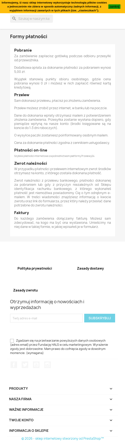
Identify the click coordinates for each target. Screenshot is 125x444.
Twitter (25, 364)
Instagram (47, 364)
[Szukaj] (31, 18)
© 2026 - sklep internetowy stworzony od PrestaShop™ (62, 438)
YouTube (36, 364)
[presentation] (44, 330)
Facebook (14, 364)
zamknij (114, 6)
